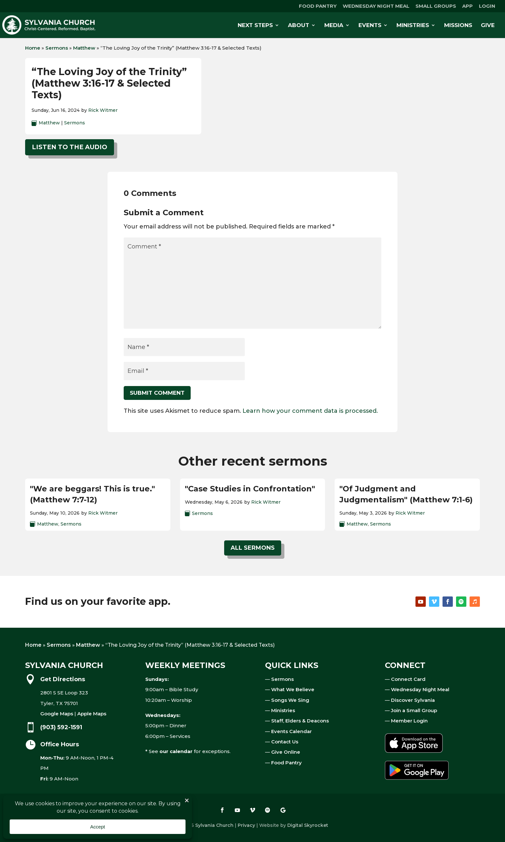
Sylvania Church (214, 825)
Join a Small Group (414, 710)
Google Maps (56, 714)
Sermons (56, 48)
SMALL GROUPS (435, 6)
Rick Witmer (103, 110)
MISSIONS (458, 25)
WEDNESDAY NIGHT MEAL (376, 6)
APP (467, 6)
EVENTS (369, 25)
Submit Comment (157, 393)
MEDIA (333, 25)
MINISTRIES (412, 25)
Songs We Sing (290, 700)
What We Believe (292, 689)
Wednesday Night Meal (420, 689)
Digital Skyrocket (307, 825)
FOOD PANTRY (318, 6)
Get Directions (62, 679)
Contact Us (284, 742)
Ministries (283, 710)
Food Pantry (286, 763)
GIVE (488, 25)
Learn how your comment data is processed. (310, 410)
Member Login (409, 721)
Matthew (84, 48)
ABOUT (298, 25)
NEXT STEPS (255, 25)
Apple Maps (91, 714)
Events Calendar (291, 731)
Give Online (285, 752)
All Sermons (253, 547)
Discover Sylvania (413, 700)
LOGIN (487, 6)
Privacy (246, 825)
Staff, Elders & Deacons (300, 721)
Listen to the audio (69, 147)
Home (32, 48)
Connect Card (408, 679)
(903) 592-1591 (61, 727)
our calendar (176, 751)
